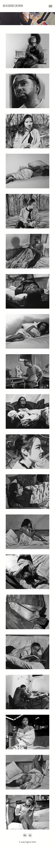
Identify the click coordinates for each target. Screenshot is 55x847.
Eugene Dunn (13, 6)
